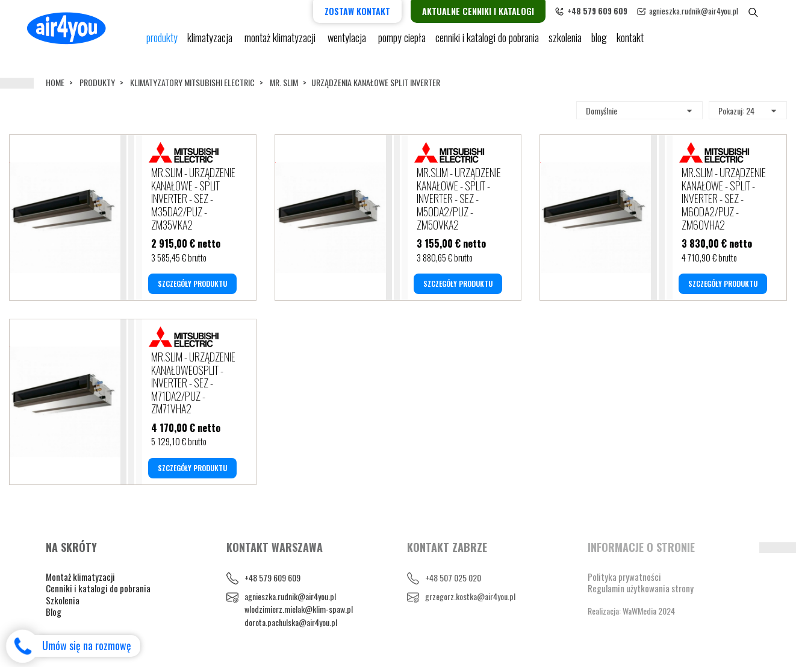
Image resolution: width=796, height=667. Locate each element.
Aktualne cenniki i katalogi (494, 11)
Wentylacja (348, 42)
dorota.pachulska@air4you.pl (290, 622)
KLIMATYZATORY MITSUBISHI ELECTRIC (192, 82)
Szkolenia (565, 42)
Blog (53, 611)
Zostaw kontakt (373, 11)
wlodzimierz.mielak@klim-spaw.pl (298, 609)
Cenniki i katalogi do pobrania (98, 588)
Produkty (97, 82)
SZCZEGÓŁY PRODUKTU (192, 283)
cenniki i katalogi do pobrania (487, 42)
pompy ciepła (402, 42)
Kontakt (630, 42)
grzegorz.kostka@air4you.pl (470, 596)
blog (599, 42)
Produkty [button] (162, 42)
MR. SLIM (284, 82)
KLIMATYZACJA (211, 42)
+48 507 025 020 (453, 577)
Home (55, 82)
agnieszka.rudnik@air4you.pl (709, 11)
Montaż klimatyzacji (281, 42)
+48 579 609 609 (272, 577)
